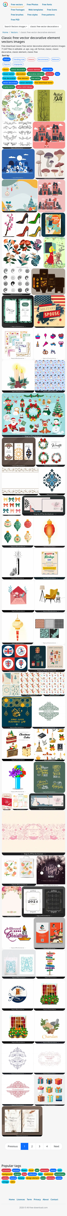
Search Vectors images (15, 26)
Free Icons (52, 9)
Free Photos (32, 4)
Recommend (43, 59)
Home (5, 32)
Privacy (37, 1199)
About (46, 1199)
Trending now (18, 59)
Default (7, 59)
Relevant (55, 59)
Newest (31, 59)
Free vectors (17, 4)
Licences (21, 1199)
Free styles (32, 14)
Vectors (14, 32)
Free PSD (15, 19)
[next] (56, 1146)
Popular (7, 64)
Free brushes (17, 14)
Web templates (36, 9)
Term (29, 1199)
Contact (54, 1199)
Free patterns (48, 14)
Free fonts (47, 4)
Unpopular (18, 64)
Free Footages (18, 9)
